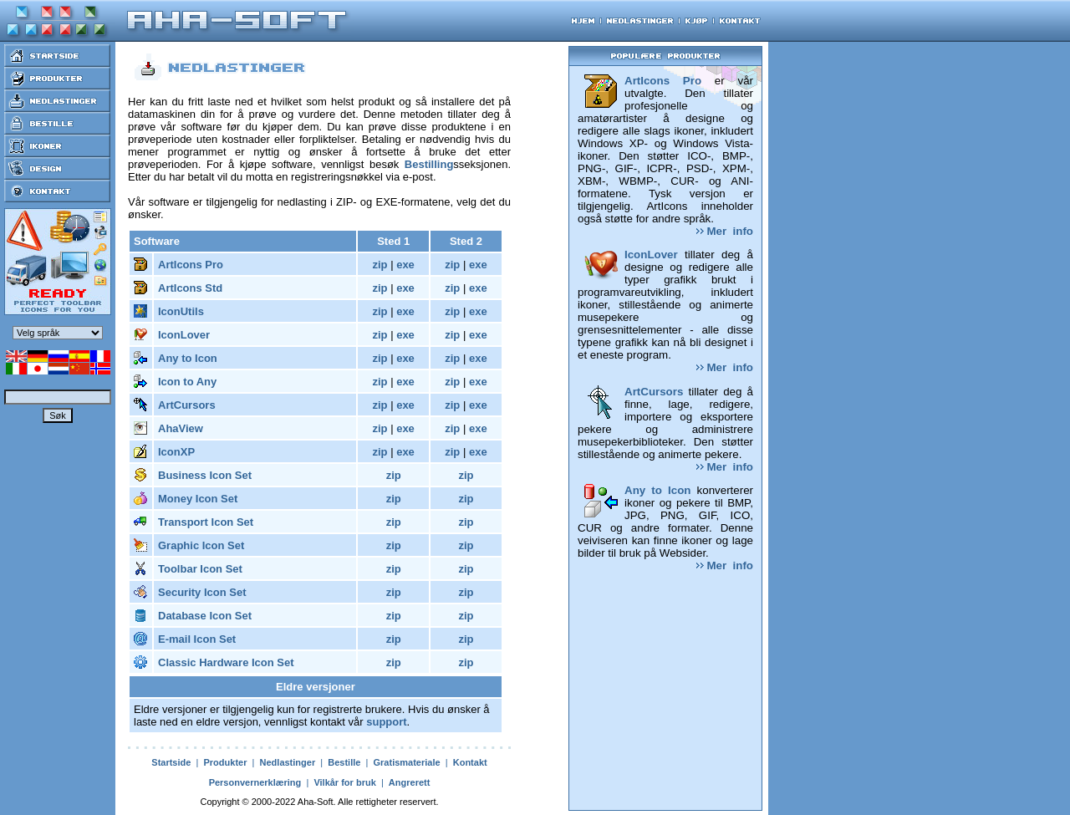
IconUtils (181, 311)
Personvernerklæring (255, 782)
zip (379, 264)
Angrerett (410, 782)
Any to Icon (187, 358)
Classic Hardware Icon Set (226, 662)
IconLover (184, 335)
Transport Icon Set (205, 522)
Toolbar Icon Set (200, 569)
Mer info (724, 231)
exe (405, 264)
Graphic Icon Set (201, 545)
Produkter (225, 762)
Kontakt (470, 762)
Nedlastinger (288, 762)
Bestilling (429, 164)
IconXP (176, 452)
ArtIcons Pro (190, 264)
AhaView (180, 428)
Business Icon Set (205, 475)
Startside (171, 762)
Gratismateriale (407, 762)
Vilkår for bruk (344, 782)
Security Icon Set (202, 592)
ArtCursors (187, 405)
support (386, 722)
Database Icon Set (205, 615)
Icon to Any (187, 381)
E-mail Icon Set (197, 639)
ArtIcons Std (190, 288)
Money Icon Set (197, 498)
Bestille (344, 762)
